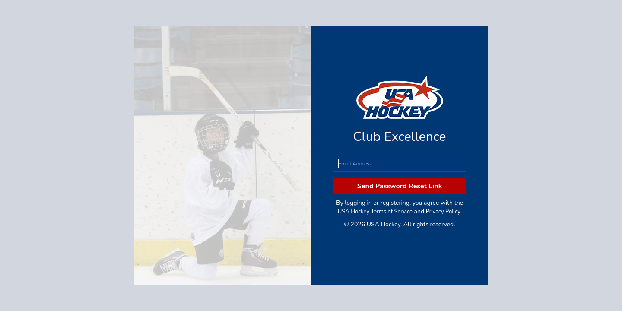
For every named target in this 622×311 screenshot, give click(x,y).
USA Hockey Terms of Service (375, 212)
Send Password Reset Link (399, 186)
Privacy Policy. (443, 212)
